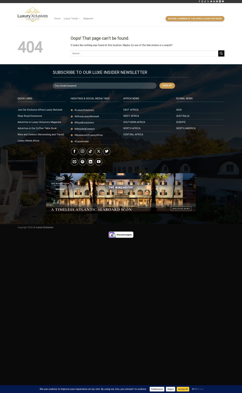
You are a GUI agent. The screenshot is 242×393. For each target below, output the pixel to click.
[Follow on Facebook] (199, 1)
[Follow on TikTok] (205, 1)
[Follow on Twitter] (211, 1)
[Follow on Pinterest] (217, 1)
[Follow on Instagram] (202, 1)
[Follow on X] (208, 1)
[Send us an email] (214, 1)
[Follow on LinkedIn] (220, 1)
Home (57, 18)
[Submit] (221, 53)
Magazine (88, 18)
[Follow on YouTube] (223, 1)
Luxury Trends (72, 18)
